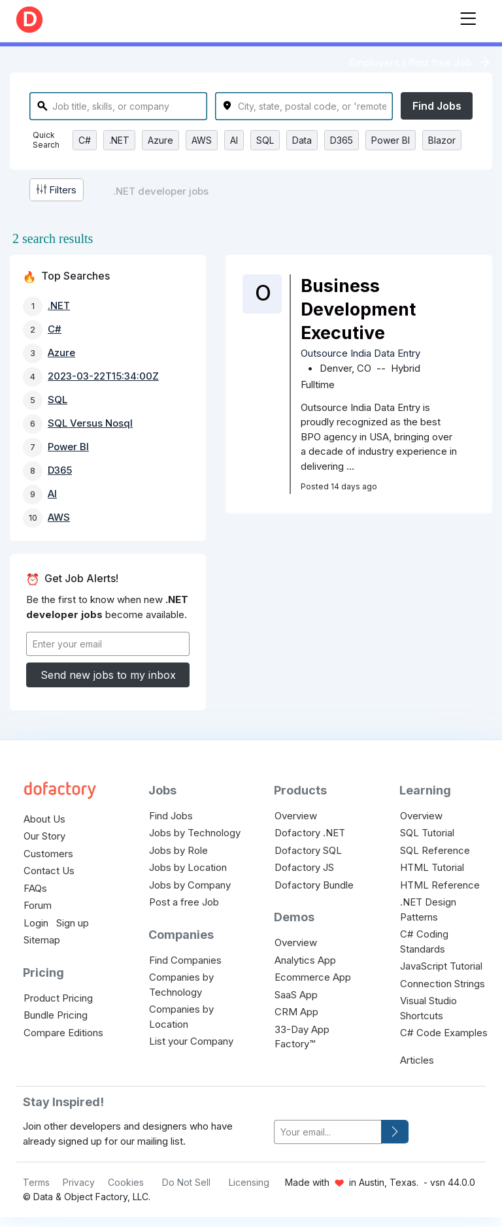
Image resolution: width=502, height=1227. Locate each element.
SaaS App (296, 995)
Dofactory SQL (308, 850)
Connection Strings (442, 983)
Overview (296, 816)
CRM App (296, 1012)
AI (234, 140)
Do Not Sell (186, 1182)
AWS (202, 140)
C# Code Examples (444, 1032)
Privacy (79, 1182)
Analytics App (305, 960)
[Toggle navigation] (468, 16)
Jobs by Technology (195, 832)
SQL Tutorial (427, 832)
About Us (44, 819)
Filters (56, 190)
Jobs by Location (188, 867)
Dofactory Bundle (314, 885)
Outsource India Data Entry (360, 353)
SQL (265, 140)
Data (302, 140)
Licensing (249, 1182)
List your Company (191, 1041)
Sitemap (42, 940)
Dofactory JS (304, 867)
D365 (341, 140)
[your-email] (328, 1132)
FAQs (35, 888)
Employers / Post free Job (410, 62)
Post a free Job (184, 902)
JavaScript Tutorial (441, 966)
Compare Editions (63, 1032)
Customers (48, 853)
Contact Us (49, 870)
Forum (38, 905)
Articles (417, 1060)
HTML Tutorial (432, 867)
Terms (36, 1182)
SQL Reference (435, 850)
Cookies (126, 1182)
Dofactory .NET (310, 832)
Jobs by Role (178, 850)
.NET (119, 140)
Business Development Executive (358, 309)
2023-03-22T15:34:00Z (103, 376)
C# (84, 140)
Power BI (390, 140)
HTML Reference (440, 885)
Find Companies (185, 960)
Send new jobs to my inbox (108, 674)
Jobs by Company (190, 885)
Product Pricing (58, 998)
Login (36, 923)
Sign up (72, 923)
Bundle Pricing (56, 1015)
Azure (160, 140)
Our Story (44, 836)
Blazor (442, 140)
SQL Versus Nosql (90, 423)
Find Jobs (436, 105)
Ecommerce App (313, 977)
